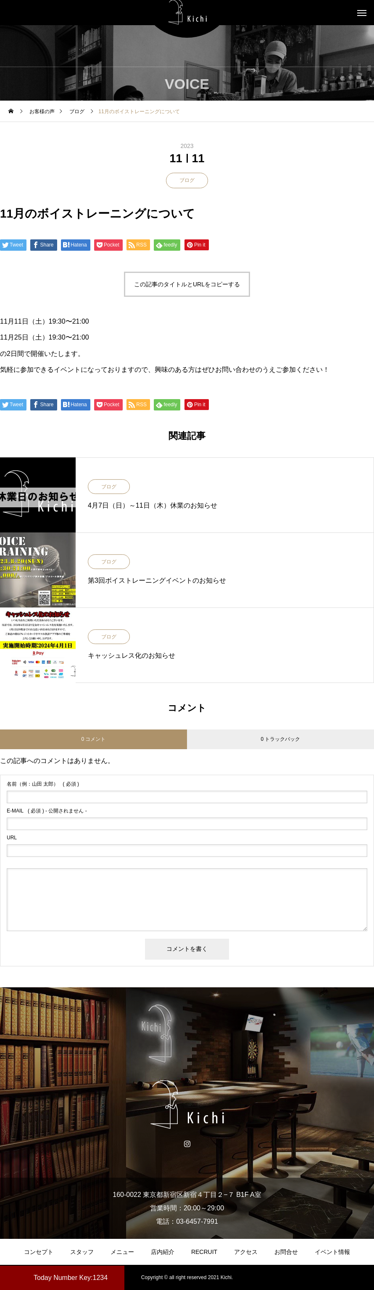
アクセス (246, 1251)
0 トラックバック (280, 739)
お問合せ (286, 1251)
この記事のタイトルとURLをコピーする (187, 284)
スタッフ (82, 1251)
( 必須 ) (43, 783)
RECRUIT (204, 1251)
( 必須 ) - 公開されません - (47, 810)
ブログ (187, 180)
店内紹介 (162, 1251)
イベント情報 (332, 1251)
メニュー (122, 1251)
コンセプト (38, 1251)
